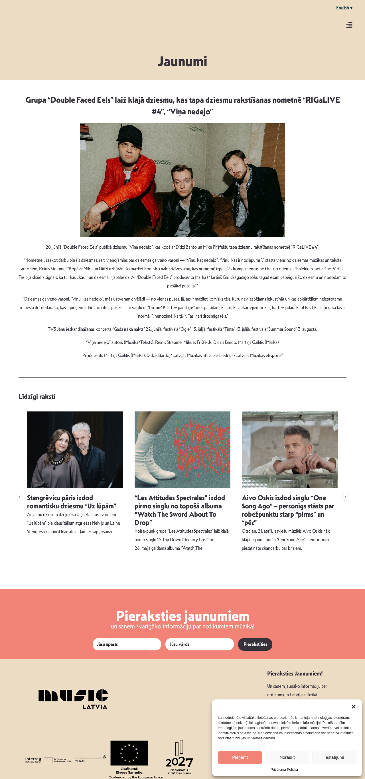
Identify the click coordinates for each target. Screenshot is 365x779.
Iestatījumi (334, 757)
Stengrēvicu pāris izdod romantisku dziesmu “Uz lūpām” (71, 502)
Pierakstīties (255, 644)
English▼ (345, 8)
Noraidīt (287, 757)
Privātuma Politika (284, 770)
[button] (353, 706)
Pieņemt (240, 757)
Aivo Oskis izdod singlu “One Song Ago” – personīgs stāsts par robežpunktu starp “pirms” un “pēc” (288, 510)
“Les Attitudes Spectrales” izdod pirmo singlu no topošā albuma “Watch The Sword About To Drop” (180, 510)
